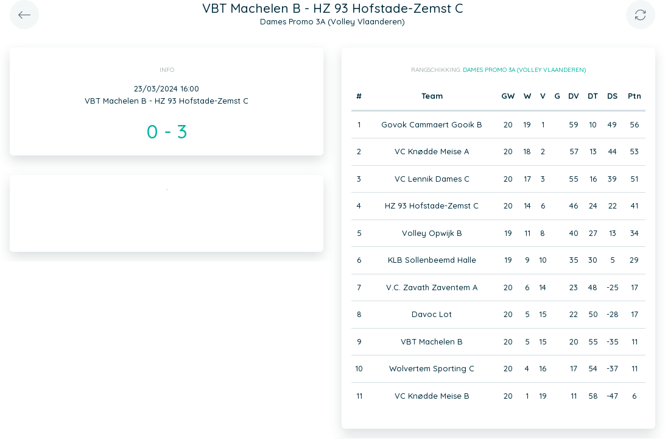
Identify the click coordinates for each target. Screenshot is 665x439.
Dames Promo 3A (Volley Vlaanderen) (524, 70)
